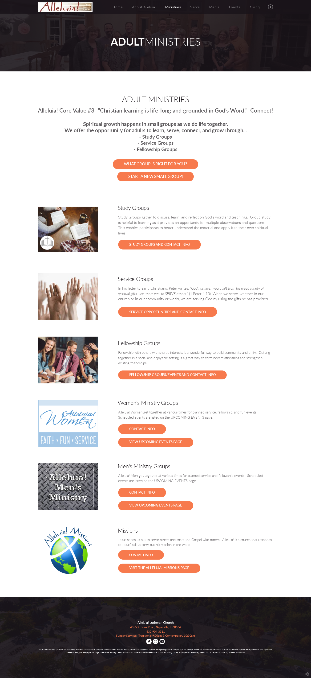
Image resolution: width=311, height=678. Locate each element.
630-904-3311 (155, 631)
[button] (155, 164)
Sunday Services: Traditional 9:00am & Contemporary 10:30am (155, 635)
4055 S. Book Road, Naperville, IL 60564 (155, 627)
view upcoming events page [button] (155, 442)
